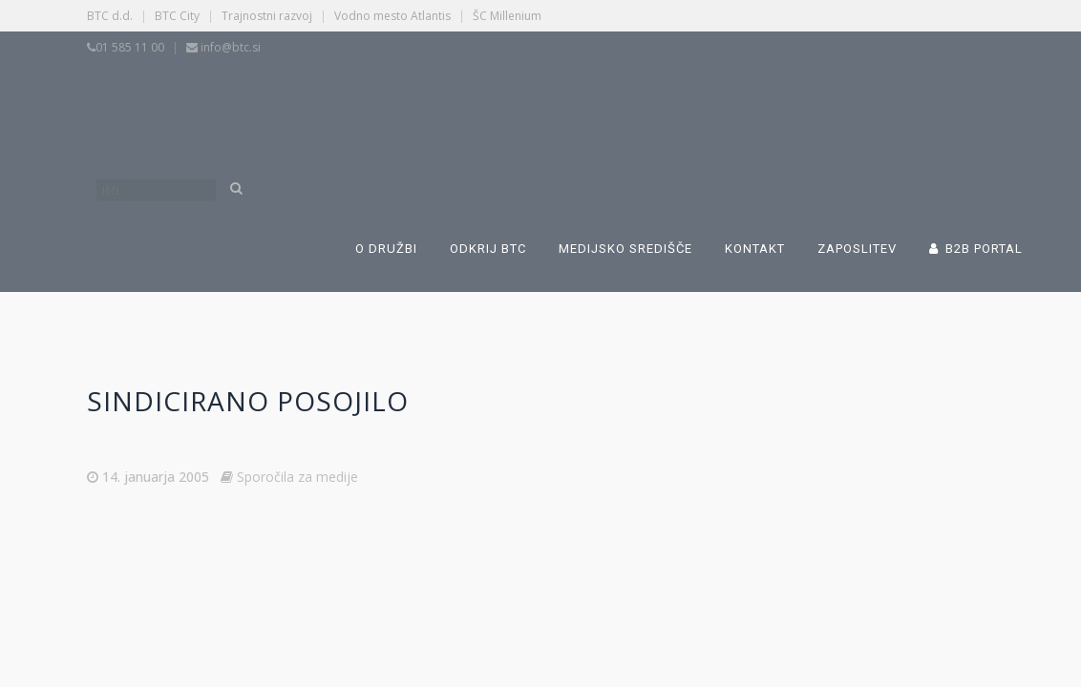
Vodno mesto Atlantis (392, 16)
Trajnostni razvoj (267, 16)
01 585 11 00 (129, 47)
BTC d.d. (110, 16)
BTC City (177, 16)
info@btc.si (231, 47)
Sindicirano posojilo (248, 401)
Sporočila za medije (297, 477)
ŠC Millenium (507, 16)
